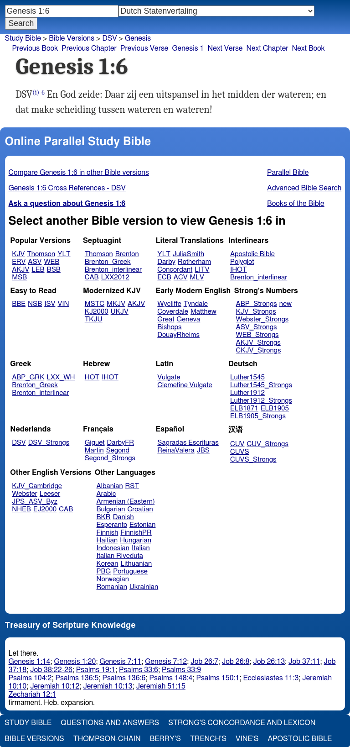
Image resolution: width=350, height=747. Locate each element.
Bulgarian (111, 509)
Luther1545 (247, 377)
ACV (181, 277)
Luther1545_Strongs (261, 385)
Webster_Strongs (262, 319)
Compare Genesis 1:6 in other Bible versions (79, 172)
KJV (18, 254)
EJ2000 (45, 509)
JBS (203, 450)
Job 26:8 (236, 661)
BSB (54, 269)
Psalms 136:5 (77, 678)
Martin (94, 450)
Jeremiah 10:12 (54, 686)
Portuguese (130, 571)
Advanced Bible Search (304, 188)
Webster (24, 493)
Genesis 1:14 (30, 661)
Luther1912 (247, 392)
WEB (51, 261)
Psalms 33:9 (181, 669)
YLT (63, 254)
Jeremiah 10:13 (107, 686)
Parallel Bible (288, 172)
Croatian (140, 509)
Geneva (189, 319)
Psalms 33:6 (138, 669)
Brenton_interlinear (113, 269)
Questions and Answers (110, 722)
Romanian (112, 587)
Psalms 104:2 (30, 678)
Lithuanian (136, 563)
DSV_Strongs (49, 442)
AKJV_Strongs (258, 342)
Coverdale (172, 311)
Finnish (107, 532)
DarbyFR (120, 442)
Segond (117, 450)
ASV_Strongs (256, 327)
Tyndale (196, 303)
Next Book (308, 48)
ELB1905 (275, 408)
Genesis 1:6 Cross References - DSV (67, 188)
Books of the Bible (295, 203)
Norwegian (113, 579)
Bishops (169, 327)
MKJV (116, 303)
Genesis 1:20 (75, 661)
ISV (49, 303)
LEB (37, 269)
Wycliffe (169, 303)
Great (165, 319)
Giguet (95, 442)
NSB (35, 303)
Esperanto (112, 524)
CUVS (239, 451)
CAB (92, 277)
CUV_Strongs (267, 444)
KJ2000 (96, 311)
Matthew (203, 311)
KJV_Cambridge (37, 486)
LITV (202, 269)
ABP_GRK (28, 377)
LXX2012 (115, 277)
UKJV (120, 311)
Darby (166, 261)
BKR (104, 517)
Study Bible (23, 38)
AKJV (20, 269)
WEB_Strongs (257, 334)
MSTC (94, 303)
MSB (19, 277)
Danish (123, 517)
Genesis (138, 38)
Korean (107, 563)
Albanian (110, 486)
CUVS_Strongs (253, 459)
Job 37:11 (304, 661)
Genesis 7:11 (120, 661)
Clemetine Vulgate (184, 385)
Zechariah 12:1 (33, 694)
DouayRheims (178, 334)
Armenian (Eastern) (126, 501)
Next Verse (225, 48)
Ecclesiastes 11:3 (271, 678)
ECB (164, 277)
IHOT (238, 269)
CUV (237, 444)
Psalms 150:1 (217, 678)
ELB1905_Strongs (258, 416)
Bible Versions (71, 38)
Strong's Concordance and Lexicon (241, 722)
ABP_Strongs (256, 303)
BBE (19, 303)
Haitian (107, 540)
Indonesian (113, 548)
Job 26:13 (269, 661)
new (285, 303)
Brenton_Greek (108, 261)
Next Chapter (267, 48)
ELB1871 (244, 408)
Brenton (127, 254)
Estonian (142, 524)
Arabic (106, 493)
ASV (34, 261)
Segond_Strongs (110, 458)
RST (132, 486)
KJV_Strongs (256, 311)
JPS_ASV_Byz (34, 501)
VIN (63, 303)
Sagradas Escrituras (187, 442)
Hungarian (135, 540)
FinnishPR (136, 532)
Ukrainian (143, 587)
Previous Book (35, 48)
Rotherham (194, 261)
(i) (35, 92)
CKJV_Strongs (258, 350)
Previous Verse (144, 48)
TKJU (94, 319)
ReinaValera (175, 450)
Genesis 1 (188, 48)
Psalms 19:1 (95, 669)
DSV (19, 442)
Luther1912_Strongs (261, 400)
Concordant (174, 269)
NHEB (21, 509)
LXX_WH (60, 377)
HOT (92, 377)
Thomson (41, 254)
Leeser (50, 493)
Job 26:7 (204, 661)
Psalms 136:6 (124, 678)
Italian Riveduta (120, 555)
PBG (104, 571)
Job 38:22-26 (51, 669)
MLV (197, 277)
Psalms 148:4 (171, 678)
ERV (19, 261)
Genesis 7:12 (166, 661)
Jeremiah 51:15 (160, 686)
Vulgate (168, 377)
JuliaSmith (188, 254)
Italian (141, 548)
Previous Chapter (89, 48)
